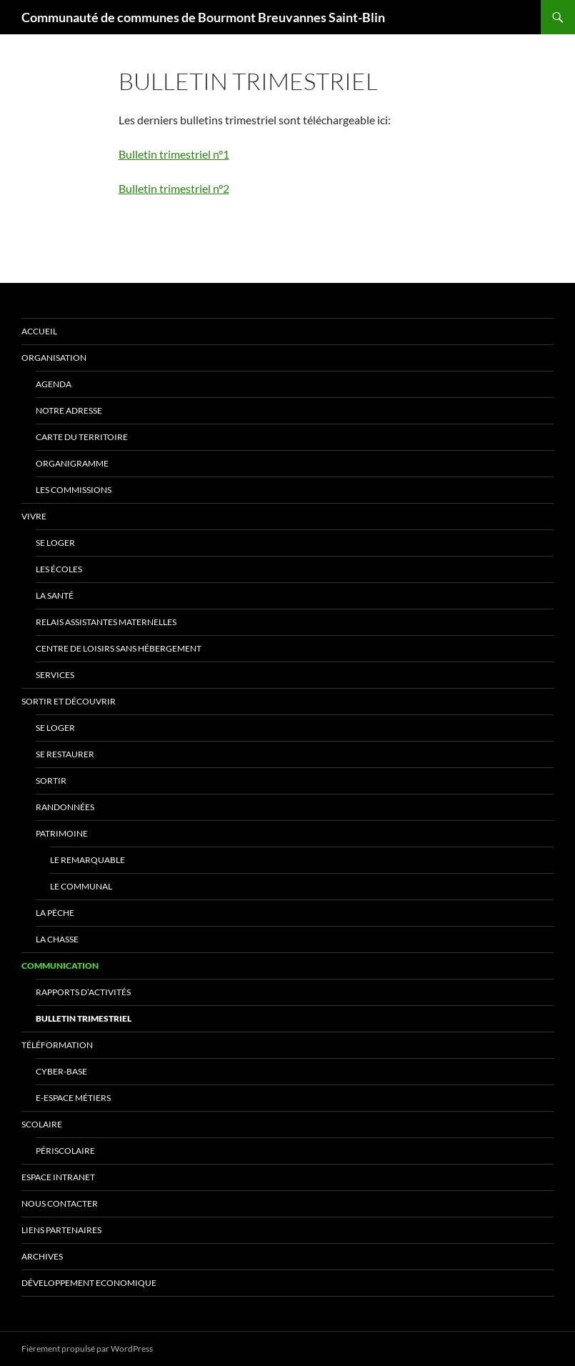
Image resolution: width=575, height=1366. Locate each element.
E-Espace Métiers (73, 1097)
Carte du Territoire (82, 437)
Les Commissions (73, 489)
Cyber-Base (61, 1071)
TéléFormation (57, 1045)
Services (55, 674)
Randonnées (65, 807)
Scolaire (41, 1124)
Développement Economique (88, 1282)
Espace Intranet (58, 1177)
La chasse (57, 939)
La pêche (55, 912)
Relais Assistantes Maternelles (106, 622)
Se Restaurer (65, 754)
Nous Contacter (59, 1203)
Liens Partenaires (61, 1230)
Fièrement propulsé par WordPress (87, 1348)
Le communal (81, 886)
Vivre (33, 516)
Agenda (53, 384)
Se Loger (55, 542)
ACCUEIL (39, 331)
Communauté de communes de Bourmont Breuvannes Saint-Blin (203, 17)
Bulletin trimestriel (83, 1018)
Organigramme (72, 463)
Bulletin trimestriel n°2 (174, 188)
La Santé (55, 595)
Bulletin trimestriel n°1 (174, 154)
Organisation (53, 357)
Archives (42, 1256)
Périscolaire (65, 1150)
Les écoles (59, 569)
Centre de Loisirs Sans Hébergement (118, 648)
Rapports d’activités (83, 992)
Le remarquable (87, 859)
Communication (60, 965)
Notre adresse (69, 410)
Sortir (51, 780)
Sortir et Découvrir (68, 701)
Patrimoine (62, 833)
